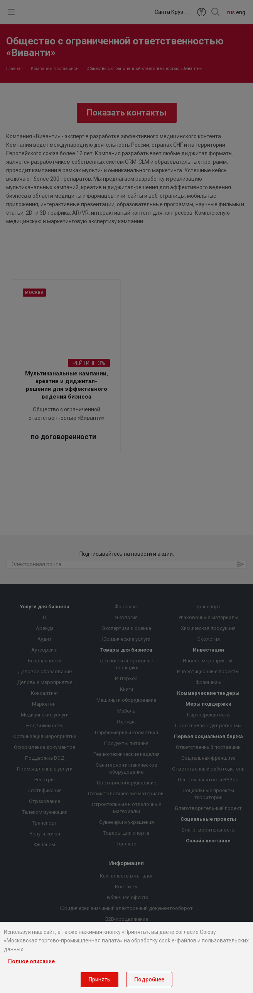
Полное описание (31, 961)
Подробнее (149, 979)
